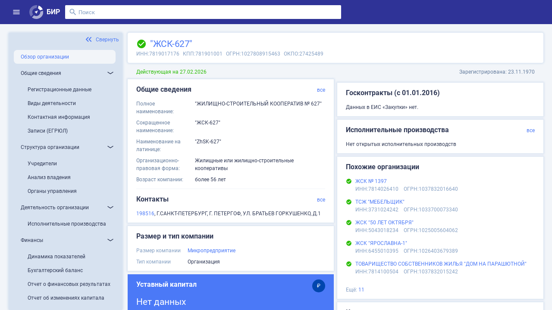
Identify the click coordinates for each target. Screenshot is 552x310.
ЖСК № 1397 (371, 181)
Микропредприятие (211, 251)
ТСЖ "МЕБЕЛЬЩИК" (380, 202)
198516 (145, 214)
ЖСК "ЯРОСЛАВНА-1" (381, 243)
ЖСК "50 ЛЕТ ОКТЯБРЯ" (384, 223)
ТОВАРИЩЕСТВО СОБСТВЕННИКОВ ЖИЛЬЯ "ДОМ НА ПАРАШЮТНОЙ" (441, 264)
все (321, 90)
